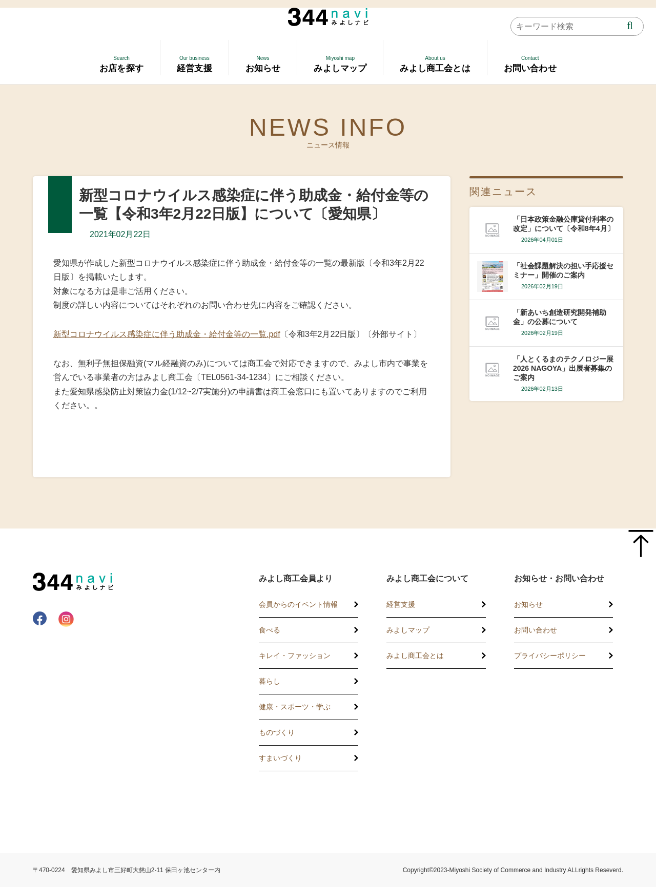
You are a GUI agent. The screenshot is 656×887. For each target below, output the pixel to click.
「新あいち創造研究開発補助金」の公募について (559, 317)
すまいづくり (280, 758)
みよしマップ (407, 630)
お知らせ (528, 604)
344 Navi (328, 17)
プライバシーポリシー (550, 655)
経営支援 (400, 604)
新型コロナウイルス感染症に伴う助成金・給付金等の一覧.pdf (166, 334)
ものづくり (277, 732)
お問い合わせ (535, 630)
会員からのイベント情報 (298, 604)
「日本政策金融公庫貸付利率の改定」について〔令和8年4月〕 (563, 224)
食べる (269, 630)
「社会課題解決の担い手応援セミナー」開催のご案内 (563, 270)
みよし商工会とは (415, 655)
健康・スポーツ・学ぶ (295, 707)
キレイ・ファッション (295, 655)
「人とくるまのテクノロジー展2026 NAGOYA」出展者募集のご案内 (563, 368)
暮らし (269, 681)
